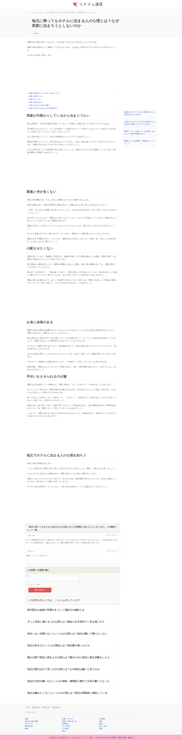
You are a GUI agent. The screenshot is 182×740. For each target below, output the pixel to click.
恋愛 (26, 719)
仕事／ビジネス (67, 719)
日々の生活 (66, 726)
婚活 (100, 721)
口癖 (27, 707)
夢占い (64, 731)
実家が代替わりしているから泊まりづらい (44, 93)
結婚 (100, 724)
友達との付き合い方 (69, 721)
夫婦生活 (65, 724)
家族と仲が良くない (36, 96)
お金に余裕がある (35, 102)
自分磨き (102, 719)
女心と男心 (103, 726)
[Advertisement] (72, 74)
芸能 (100, 728)
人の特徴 (35, 33)
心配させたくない (35, 99)
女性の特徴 (55, 707)
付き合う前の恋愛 (31, 721)
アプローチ (29, 724)
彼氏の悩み (29, 726)
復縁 (26, 728)
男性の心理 (45, 707)
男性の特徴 (35, 707)
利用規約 (113, 737)
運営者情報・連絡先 (125, 737)
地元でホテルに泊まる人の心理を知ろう (43, 108)
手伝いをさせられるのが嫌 (39, 105)
